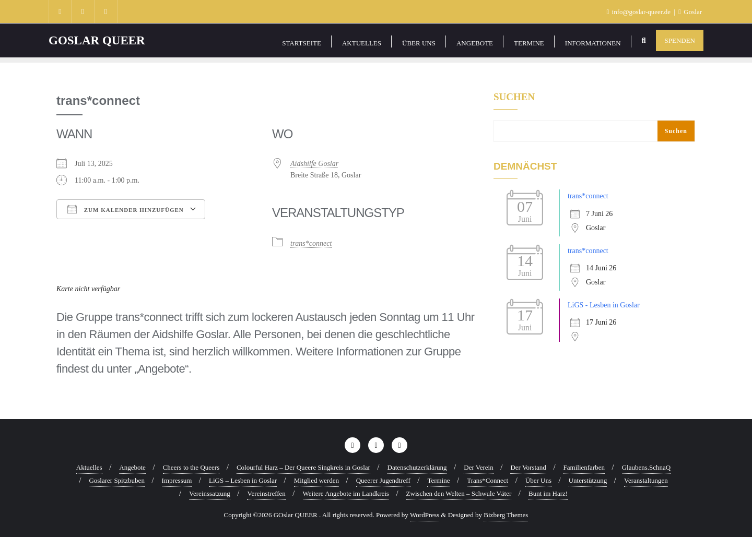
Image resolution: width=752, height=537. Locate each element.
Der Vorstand (528, 467)
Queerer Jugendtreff (383, 480)
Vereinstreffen (266, 493)
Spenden (679, 40)
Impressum (177, 480)
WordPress (424, 515)
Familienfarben (584, 467)
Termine (438, 480)
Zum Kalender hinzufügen (125, 209)
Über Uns (538, 480)
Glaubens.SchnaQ (646, 467)
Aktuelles (89, 467)
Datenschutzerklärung (417, 467)
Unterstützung (588, 480)
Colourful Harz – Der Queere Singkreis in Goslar (303, 467)
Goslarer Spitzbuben (117, 480)
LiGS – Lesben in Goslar (243, 480)
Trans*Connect (487, 480)
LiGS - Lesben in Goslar (604, 305)
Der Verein (478, 467)
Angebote (132, 467)
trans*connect (311, 243)
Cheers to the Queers (191, 467)
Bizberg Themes (506, 515)
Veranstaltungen (646, 480)
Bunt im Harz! (548, 493)
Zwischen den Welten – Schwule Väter (459, 493)
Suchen (514, 97)
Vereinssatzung (209, 493)
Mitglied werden (316, 480)
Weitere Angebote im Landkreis (346, 493)
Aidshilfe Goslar (314, 164)
